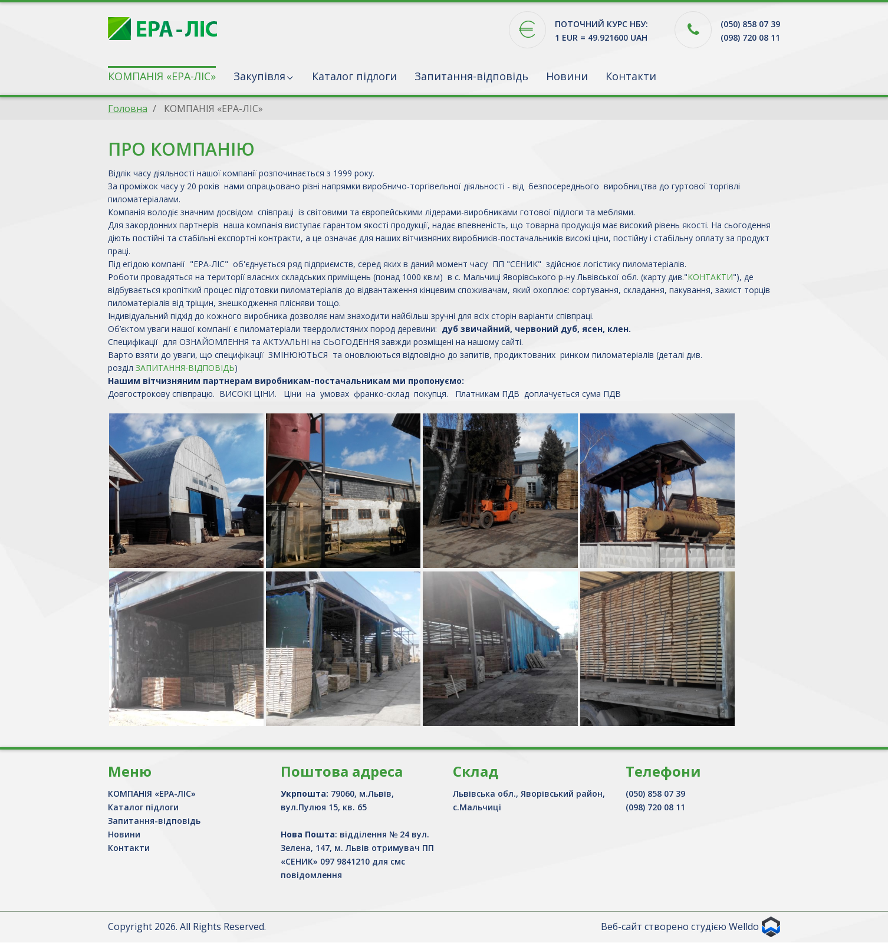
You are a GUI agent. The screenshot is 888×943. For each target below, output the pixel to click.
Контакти (631, 76)
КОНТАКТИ (710, 276)
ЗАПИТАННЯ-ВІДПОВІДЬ (185, 367)
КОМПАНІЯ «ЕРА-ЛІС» (162, 76)
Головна (127, 108)
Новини (567, 76)
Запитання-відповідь (471, 76)
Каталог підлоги (354, 76)
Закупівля (259, 76)
